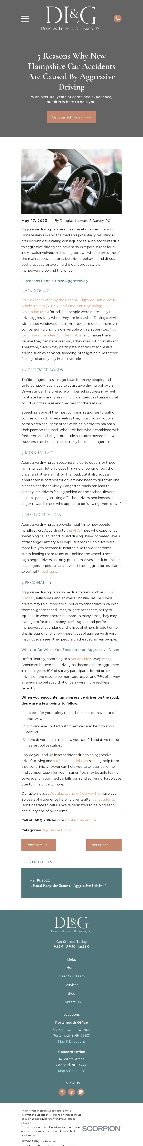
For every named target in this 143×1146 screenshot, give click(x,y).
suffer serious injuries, (70, 761)
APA (76, 530)
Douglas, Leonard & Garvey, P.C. (75, 793)
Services (71, 985)
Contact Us (72, 1002)
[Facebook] (62, 1092)
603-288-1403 (71, 947)
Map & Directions (71, 1041)
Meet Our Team (72, 976)
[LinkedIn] (71, 1092)
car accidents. (104, 799)
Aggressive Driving (58, 830)
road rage (48, 571)
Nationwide (80, 659)
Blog (71, 994)
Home (71, 968)
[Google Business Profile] (81, 1092)
